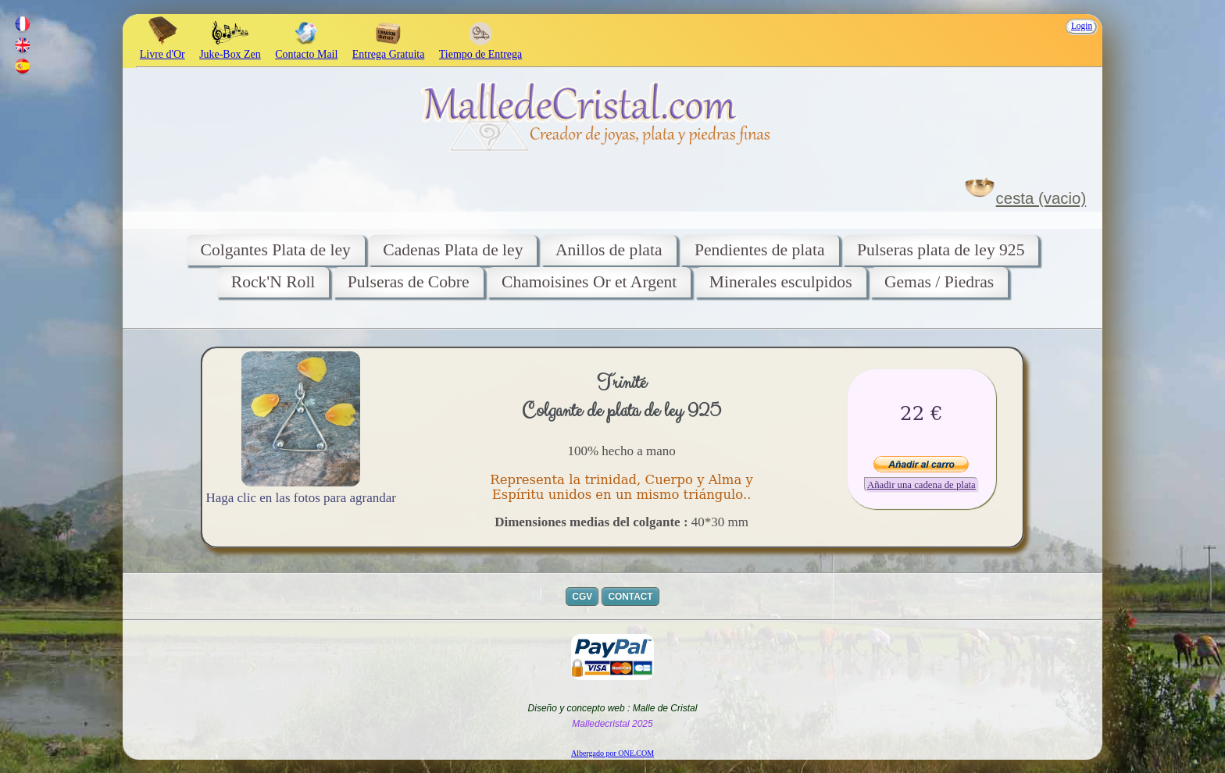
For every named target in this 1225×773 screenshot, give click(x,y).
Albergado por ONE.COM (612, 753)
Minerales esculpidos (780, 282)
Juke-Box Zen (230, 48)
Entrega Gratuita (388, 48)
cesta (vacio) (1041, 198)
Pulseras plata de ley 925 (941, 249)
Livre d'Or (162, 48)
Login (1081, 25)
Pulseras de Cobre (409, 282)
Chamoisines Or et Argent (589, 282)
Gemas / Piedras (939, 282)
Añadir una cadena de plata (921, 484)
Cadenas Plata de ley (453, 249)
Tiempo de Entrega (480, 48)
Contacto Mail (306, 48)
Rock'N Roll (273, 282)
